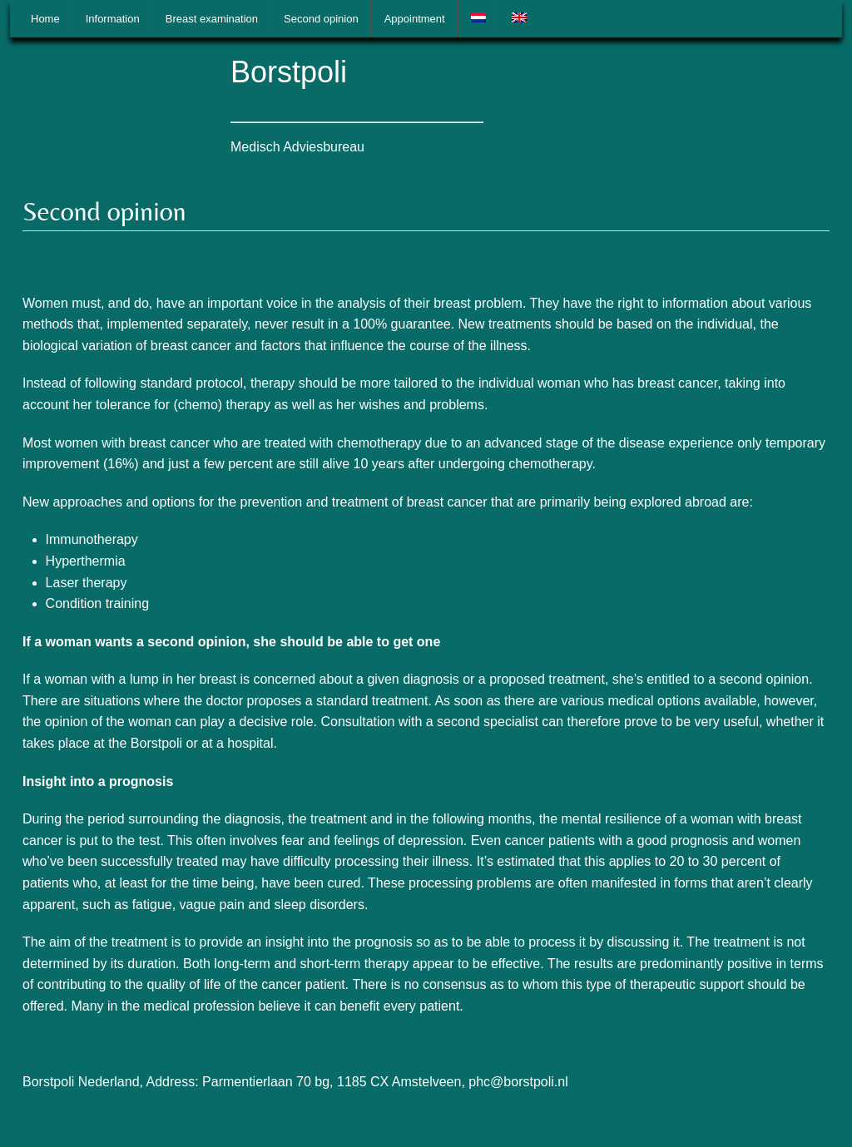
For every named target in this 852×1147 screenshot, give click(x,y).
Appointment (414, 18)
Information (113, 18)
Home (45, 18)
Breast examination (212, 18)
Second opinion (321, 18)
